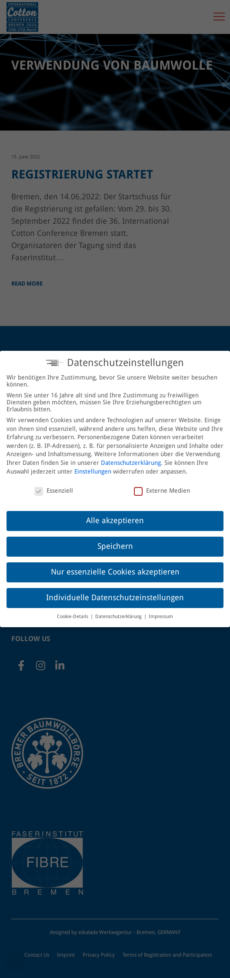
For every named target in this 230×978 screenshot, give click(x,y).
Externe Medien (162, 485)
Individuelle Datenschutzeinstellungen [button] (115, 592)
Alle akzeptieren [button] (115, 515)
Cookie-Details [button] (73, 611)
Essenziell (53, 485)
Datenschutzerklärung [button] (119, 611)
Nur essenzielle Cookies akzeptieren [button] (115, 566)
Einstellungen (92, 465)
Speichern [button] (115, 540)
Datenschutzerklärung (131, 457)
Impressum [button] (161, 611)
